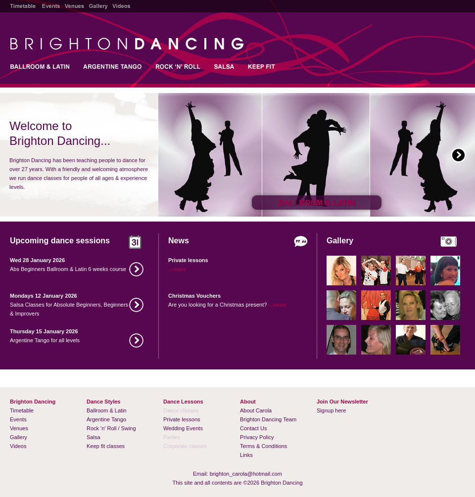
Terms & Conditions (263, 446)
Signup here (331, 410)
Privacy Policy (257, 437)
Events (18, 419)
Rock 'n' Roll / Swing (111, 428)
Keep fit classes (106, 446)
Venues (19, 428)
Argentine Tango (106, 419)
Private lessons (181, 419)
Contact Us (253, 428)
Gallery (18, 437)
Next (458, 155)
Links (246, 455)
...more (177, 269)
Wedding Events (183, 428)
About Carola (256, 410)
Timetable (22, 410)
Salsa (93, 437)
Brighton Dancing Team (268, 419)
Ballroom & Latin (107, 410)
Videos (18, 446)
